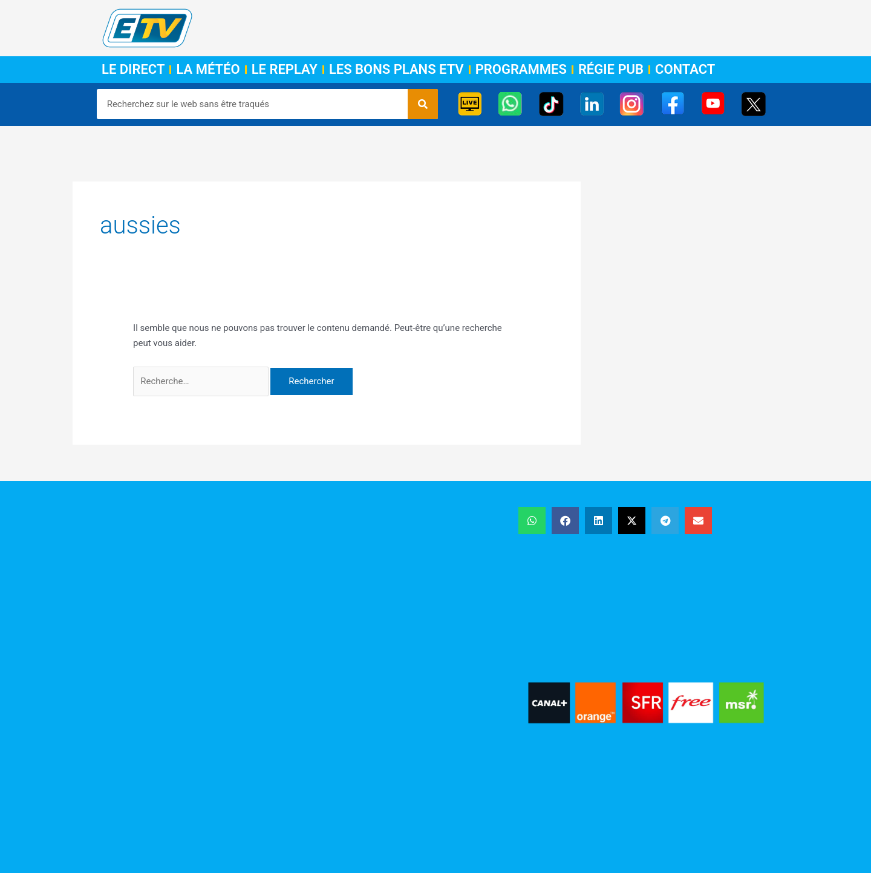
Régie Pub (611, 69)
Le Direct (133, 69)
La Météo (208, 69)
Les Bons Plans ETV (396, 69)
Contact (685, 69)
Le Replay (285, 69)
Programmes (521, 69)
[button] (532, 520)
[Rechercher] (423, 104)
